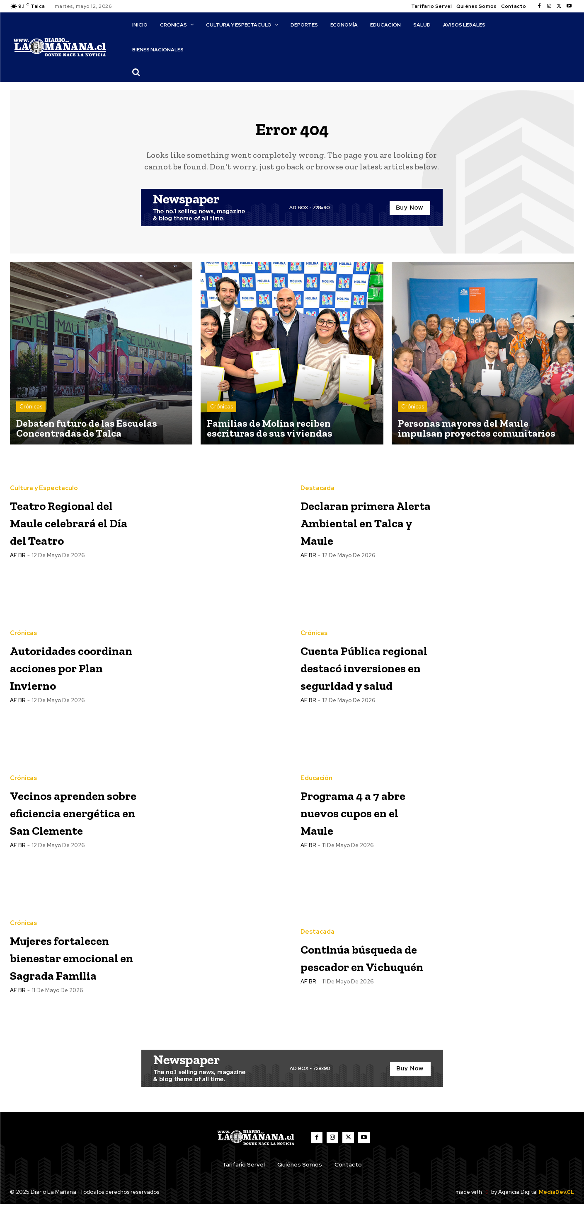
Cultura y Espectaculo (44, 486)
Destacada (317, 486)
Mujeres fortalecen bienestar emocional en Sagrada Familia (72, 963)
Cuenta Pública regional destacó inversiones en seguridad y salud (363, 673)
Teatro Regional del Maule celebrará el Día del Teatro (71, 527)
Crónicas (30, 413)
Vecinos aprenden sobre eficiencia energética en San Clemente (69, 818)
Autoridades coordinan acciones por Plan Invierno (62, 673)
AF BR (17, 570)
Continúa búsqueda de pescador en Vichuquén (348, 963)
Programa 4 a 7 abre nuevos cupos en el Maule (357, 818)
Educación (316, 776)
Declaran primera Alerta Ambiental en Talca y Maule (357, 527)
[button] (136, 72)
